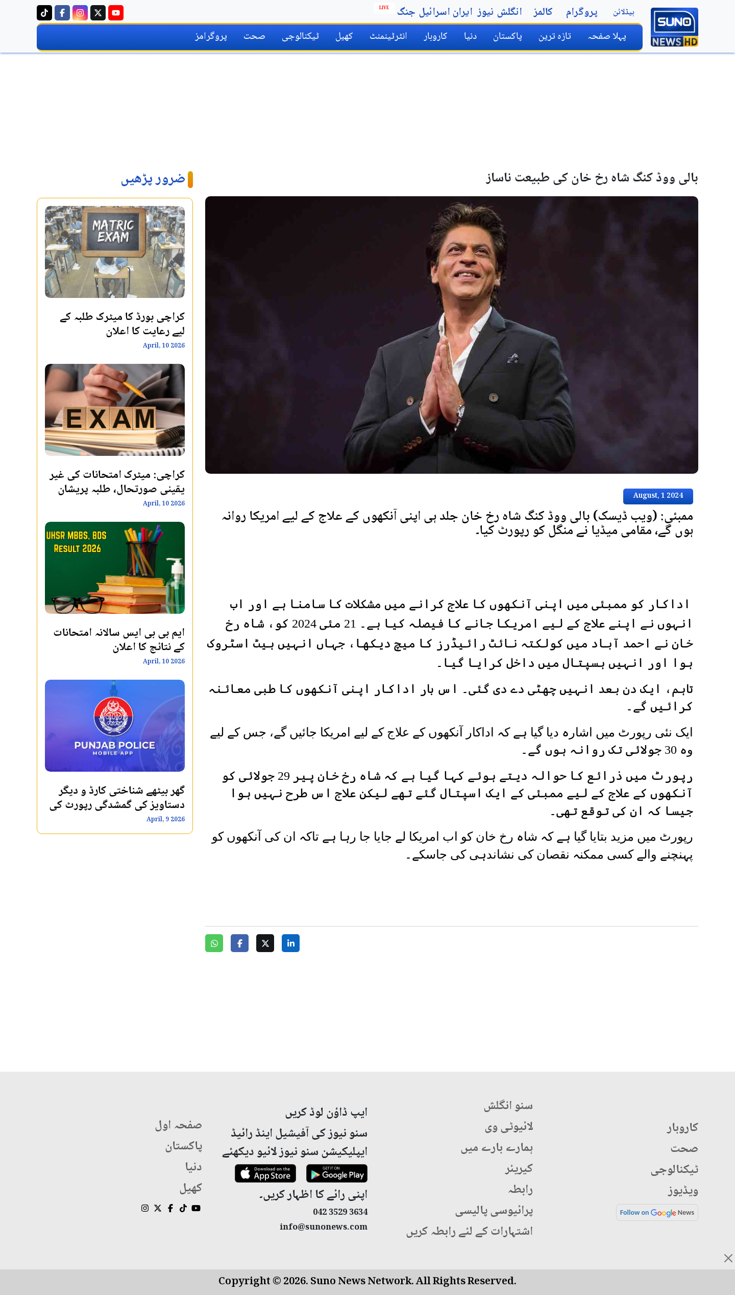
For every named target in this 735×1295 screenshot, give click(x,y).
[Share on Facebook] (240, 943)
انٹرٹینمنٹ (388, 36)
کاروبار (436, 36)
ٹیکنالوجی (300, 36)
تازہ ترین (554, 36)
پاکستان (507, 36)
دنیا (470, 36)
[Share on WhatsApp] (214, 943)
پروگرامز (211, 36)
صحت (254, 36)
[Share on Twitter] (265, 943)
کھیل (344, 36)
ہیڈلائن (623, 12)
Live (384, 8)
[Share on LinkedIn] (291, 943)
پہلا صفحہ (606, 36)
